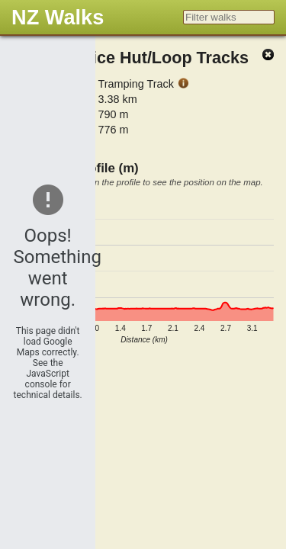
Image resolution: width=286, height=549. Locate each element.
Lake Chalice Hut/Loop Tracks (131, 57)
